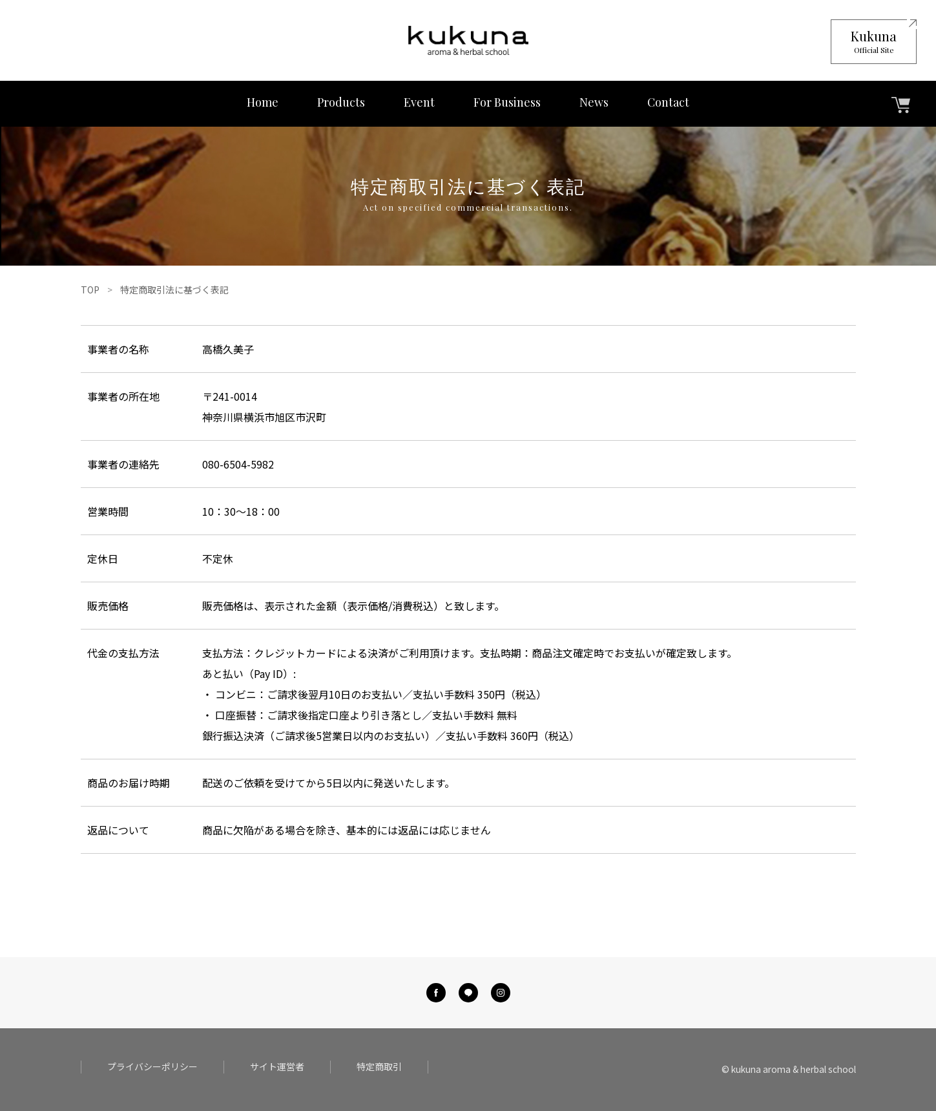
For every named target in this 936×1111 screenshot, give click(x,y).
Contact (668, 102)
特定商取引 (379, 1067)
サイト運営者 (277, 1067)
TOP (90, 289)
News (593, 102)
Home (262, 102)
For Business (507, 102)
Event (419, 102)
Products (341, 102)
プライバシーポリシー (152, 1067)
